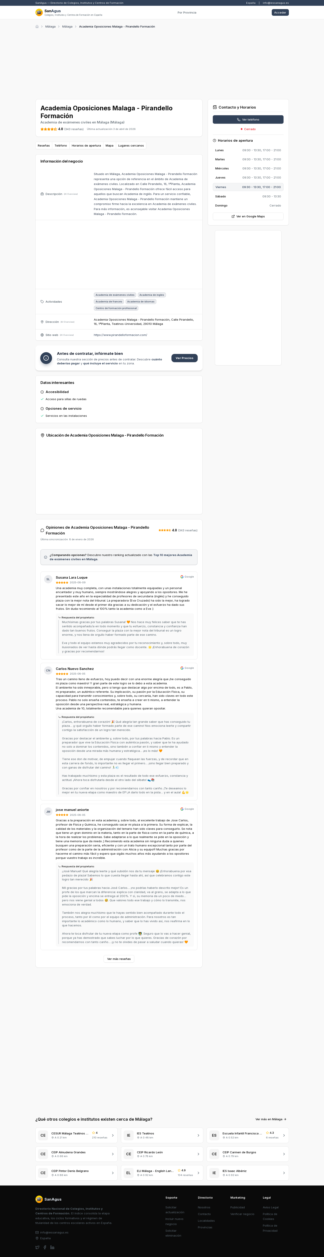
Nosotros (204, 1180)
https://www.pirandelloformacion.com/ (120, 335)
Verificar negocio (242, 1187)
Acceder (280, 12)
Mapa (109, 145)
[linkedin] (52, 1221)
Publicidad (237, 1180)
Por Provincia (187, 12)
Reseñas (44, 145)
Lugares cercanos (131, 145)
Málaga (50, 26)
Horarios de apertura (86, 145)
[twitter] (37, 1221)
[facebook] (45, 1221)
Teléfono (60, 145)
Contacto (204, 1187)
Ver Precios (184, 358)
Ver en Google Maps (248, 216)
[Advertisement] (162, 63)
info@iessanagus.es (276, 2)
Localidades (206, 1194)
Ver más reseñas (119, 959)
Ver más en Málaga (271, 1092)
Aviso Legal (271, 1180)
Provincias (205, 1200)
